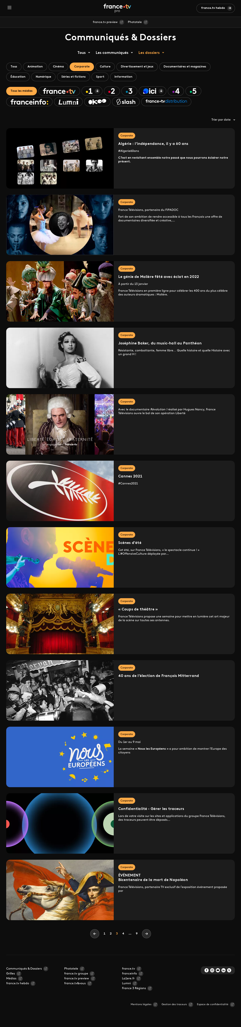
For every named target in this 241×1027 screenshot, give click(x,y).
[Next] (146, 934)
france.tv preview (105, 22)
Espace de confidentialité (212, 1005)
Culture (108, 66)
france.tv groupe (76, 974)
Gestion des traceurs (174, 1005)
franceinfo (129, 974)
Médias (11, 979)
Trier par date (223, 120)
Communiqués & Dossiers (24, 969)
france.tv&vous (75, 984)
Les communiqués (112, 53)
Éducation (18, 77)
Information (127, 77)
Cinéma (60, 66)
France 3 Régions (134, 989)
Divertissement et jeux (141, 66)
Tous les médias (22, 91)
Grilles (10, 974)
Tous (81, 53)
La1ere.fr (128, 979)
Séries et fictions (75, 77)
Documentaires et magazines (190, 66)
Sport (103, 77)
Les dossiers (149, 53)
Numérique (44, 77)
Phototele (135, 22)
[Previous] (94, 934)
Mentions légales (141, 1005)
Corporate (84, 66)
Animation (36, 66)
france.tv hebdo (213, 8)
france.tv (128, 969)
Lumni (126, 984)
